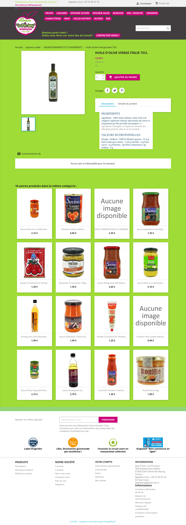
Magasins (59, 484)
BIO (108, 18)
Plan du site (60, 480)
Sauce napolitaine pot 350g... (151, 229)
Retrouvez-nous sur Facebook (28, 5)
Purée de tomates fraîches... (111, 390)
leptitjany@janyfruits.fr (147, 482)
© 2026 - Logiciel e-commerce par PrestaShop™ (93, 521)
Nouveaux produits (24, 469)
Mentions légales (143, 502)
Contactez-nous (62, 477)
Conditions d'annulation (146, 512)
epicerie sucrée (79, 12)
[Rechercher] (153, 28)
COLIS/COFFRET (82, 18)
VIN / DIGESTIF (135, 12)
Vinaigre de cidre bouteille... (34, 336)
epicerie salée (101, 12)
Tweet (114, 90)
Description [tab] (107, 103)
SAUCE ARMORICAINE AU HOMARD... (112, 229)
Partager (107, 90)
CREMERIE (152, 12)
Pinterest (122, 90)
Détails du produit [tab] (127, 103)
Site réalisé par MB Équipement (81, 5)
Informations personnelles (107, 465)
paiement (139, 516)
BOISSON (118, 12)
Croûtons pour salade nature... (150, 336)
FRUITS (49, 12)
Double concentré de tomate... (34, 282)
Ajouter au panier (123, 77)
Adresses (99, 476)
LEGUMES (62, 12)
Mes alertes (100, 480)
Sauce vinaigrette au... (73, 390)
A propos (59, 469)
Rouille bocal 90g (151, 390)
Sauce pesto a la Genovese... (150, 282)
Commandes (101, 469)
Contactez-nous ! (107, 35)
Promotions (20, 466)
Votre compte (103, 461)
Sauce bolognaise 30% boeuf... (112, 282)
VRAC (67, 18)
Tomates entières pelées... (73, 229)
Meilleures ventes (23, 473)
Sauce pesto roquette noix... (34, 390)
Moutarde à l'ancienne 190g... (73, 282)
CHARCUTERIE (53, 18)
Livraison (59, 466)
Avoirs (98, 473)
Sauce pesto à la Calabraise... (34, 229)
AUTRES (98, 18)
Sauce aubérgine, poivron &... (73, 336)
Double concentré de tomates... (112, 336)
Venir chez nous (62, 473)
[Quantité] (98, 77)
